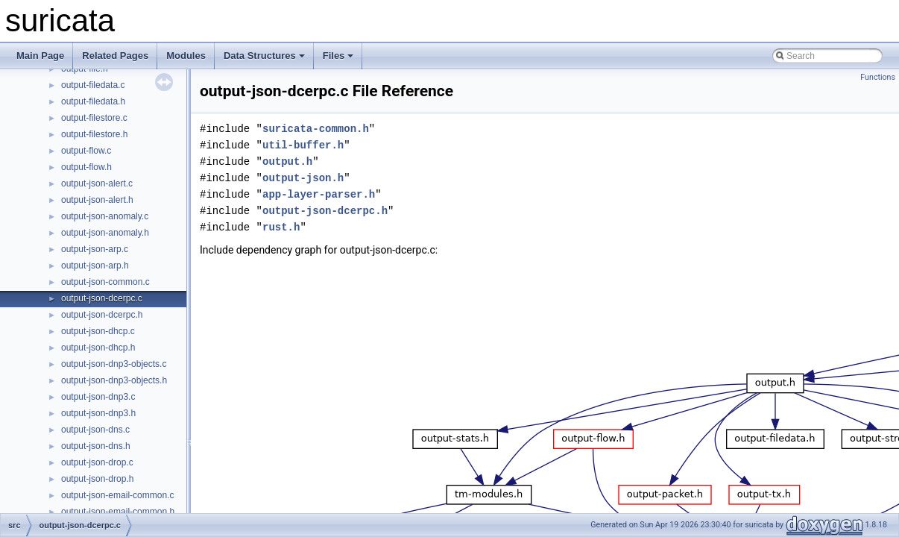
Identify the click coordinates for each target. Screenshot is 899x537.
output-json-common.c (105, 282)
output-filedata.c (92, 85)
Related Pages (115, 55)
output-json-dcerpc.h (101, 315)
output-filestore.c (94, 118)
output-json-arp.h (95, 265)
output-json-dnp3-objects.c (113, 364)
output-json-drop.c (97, 462)
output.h (287, 161)
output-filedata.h (93, 101)
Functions (877, 77)
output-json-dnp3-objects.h (114, 380)
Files (338, 55)
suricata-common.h (315, 129)
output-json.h (303, 178)
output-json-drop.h (97, 479)
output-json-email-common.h (117, 511)
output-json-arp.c (94, 249)
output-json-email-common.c (117, 495)
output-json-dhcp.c (98, 331)
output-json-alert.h (97, 200)
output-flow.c (86, 150)
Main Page (40, 55)
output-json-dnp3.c (98, 397)
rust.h (281, 227)
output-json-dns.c (95, 429)
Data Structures (264, 55)
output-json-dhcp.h (98, 347)
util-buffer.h (303, 145)
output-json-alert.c (97, 183)
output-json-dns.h (95, 446)
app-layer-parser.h (318, 194)
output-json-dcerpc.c (101, 298)
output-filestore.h (94, 134)
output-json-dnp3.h (98, 413)
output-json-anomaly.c (104, 216)
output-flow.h (86, 167)
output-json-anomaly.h (105, 232)
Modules (186, 55)
